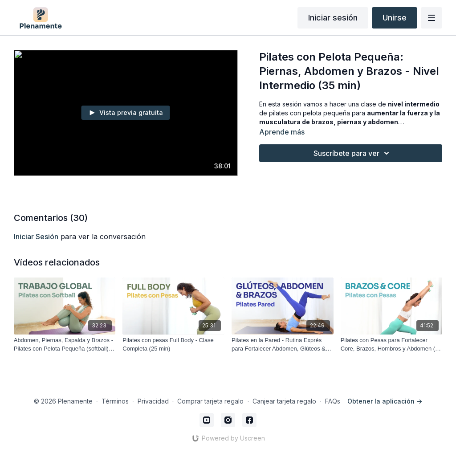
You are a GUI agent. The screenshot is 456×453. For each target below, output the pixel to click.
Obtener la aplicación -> (384, 401)
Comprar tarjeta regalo (210, 401)
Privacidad (153, 401)
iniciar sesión (36, 236)
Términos (115, 401)
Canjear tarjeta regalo (284, 401)
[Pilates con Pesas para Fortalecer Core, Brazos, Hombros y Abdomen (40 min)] (392, 344)
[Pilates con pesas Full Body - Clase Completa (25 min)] (173, 344)
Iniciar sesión (333, 17)
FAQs (332, 401)
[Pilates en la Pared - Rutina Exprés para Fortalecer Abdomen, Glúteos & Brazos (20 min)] (283, 344)
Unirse (395, 17)
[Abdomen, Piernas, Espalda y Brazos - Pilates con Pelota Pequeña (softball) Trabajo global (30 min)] (65, 344)
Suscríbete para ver (353, 153)
